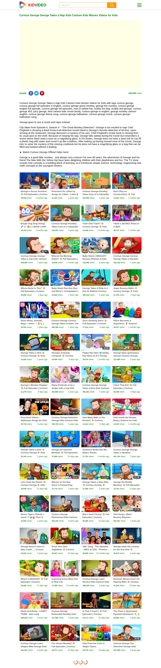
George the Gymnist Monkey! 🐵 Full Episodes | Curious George (65, 452)
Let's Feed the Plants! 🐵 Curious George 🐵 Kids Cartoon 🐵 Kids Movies (33, 485)
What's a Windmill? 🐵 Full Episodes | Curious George (34, 582)
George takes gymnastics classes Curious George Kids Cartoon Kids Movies (126, 356)
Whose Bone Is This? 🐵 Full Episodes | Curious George (33, 291)
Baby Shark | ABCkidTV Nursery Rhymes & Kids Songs (95, 259)
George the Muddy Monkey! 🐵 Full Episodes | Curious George (126, 485)
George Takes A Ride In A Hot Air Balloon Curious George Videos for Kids (95, 291)
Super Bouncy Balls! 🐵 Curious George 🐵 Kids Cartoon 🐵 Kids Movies (125, 291)
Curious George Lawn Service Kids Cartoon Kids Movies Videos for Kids (96, 582)
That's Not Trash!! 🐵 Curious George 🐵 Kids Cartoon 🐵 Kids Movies (95, 226)
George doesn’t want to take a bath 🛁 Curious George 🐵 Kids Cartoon (33, 549)
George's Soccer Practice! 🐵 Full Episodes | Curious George (34, 194)
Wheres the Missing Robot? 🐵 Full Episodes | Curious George (65, 259)
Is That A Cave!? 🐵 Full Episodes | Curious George (95, 614)
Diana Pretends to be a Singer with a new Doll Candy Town (63, 388)
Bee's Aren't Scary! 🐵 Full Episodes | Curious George (96, 517)
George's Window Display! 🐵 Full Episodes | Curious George (34, 388)
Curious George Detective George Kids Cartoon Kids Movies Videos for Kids (65, 420)
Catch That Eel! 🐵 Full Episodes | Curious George (124, 388)
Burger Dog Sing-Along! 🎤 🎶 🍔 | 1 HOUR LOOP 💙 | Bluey (33, 226)
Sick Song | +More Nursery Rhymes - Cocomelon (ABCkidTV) (125, 517)
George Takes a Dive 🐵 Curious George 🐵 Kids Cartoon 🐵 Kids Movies (33, 452)
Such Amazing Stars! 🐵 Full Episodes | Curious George (95, 323)
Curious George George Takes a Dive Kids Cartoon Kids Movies (96, 388)
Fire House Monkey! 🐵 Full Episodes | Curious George (63, 646)
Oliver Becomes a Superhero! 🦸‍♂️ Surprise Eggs (125, 323)
